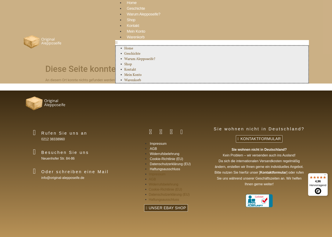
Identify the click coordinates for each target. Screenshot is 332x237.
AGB (153, 149)
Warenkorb (136, 37)
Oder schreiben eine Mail (75, 171)
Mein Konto (136, 31)
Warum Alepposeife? (143, 14)
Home (128, 48)
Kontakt (133, 26)
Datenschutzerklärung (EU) (170, 164)
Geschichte (136, 8)
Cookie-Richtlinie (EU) (166, 159)
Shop (131, 20)
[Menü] (325, 175)
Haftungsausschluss (165, 169)
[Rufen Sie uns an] (34, 132)
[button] (212, 42)
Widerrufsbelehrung (165, 154)
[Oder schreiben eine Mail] (34, 171)
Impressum (158, 143)
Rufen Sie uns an (64, 133)
